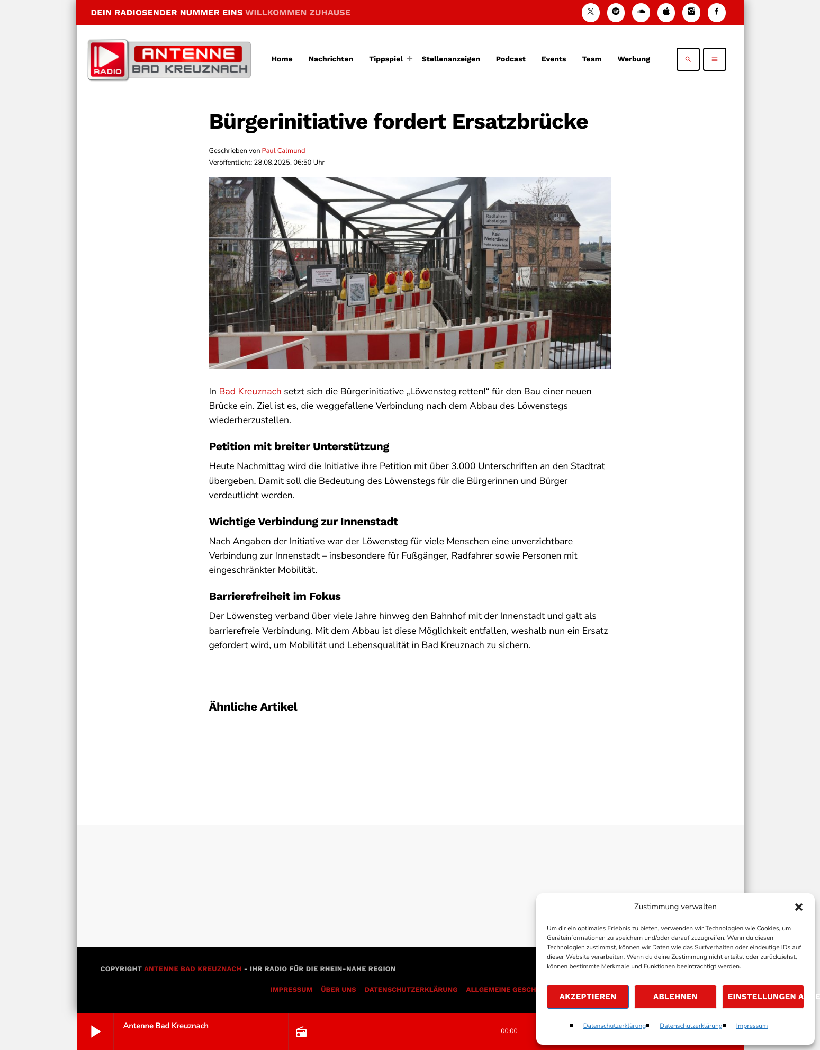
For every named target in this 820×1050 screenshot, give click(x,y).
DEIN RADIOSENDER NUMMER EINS (221, 12)
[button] (799, 907)
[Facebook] (717, 12)
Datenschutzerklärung (614, 1026)
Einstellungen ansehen (766, 996)
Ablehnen (675, 996)
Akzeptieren (588, 996)
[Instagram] (691, 12)
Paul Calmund (283, 151)
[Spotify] (616, 12)
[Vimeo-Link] (169, 59)
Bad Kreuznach (250, 391)
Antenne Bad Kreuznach (193, 969)
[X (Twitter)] (591, 12)
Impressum (752, 1026)
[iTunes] (666, 12)
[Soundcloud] (641, 12)
